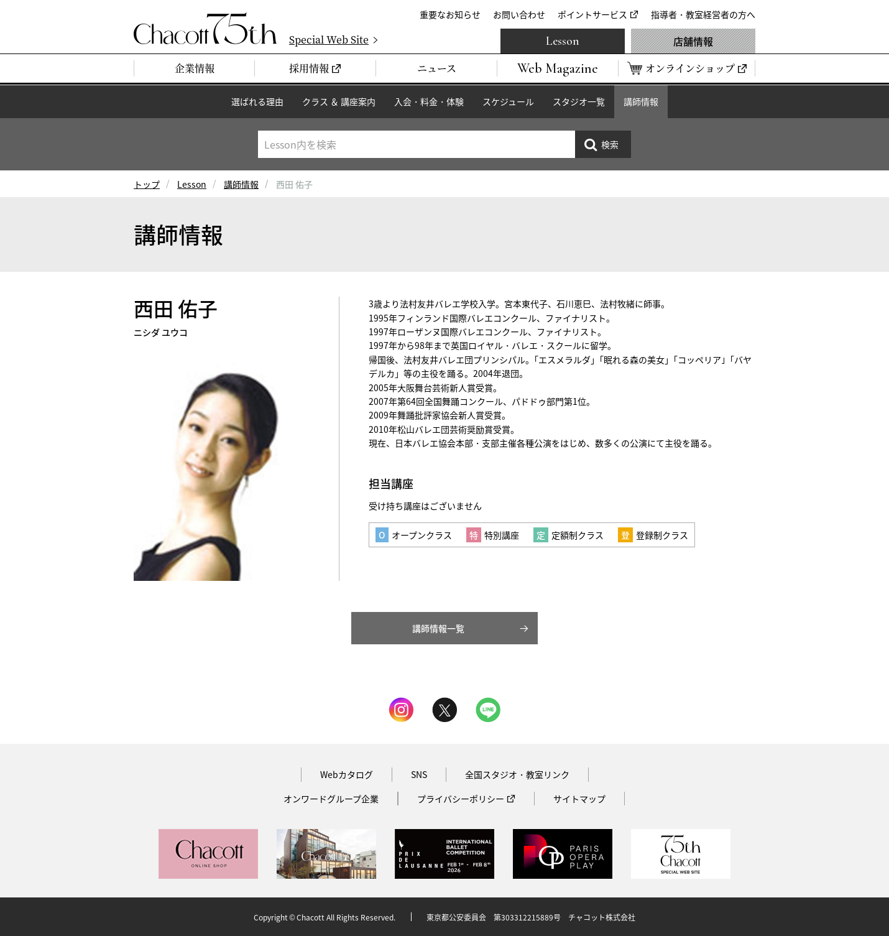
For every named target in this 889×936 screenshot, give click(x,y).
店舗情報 (693, 41)
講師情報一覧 (438, 628)
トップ (147, 184)
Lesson (562, 41)
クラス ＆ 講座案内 (338, 101)
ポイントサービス (592, 14)
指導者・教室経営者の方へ (703, 14)
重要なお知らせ (450, 14)
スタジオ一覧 (579, 101)
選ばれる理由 (257, 101)
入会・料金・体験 (429, 101)
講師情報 (641, 101)
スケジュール (508, 101)
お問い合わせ (519, 14)
